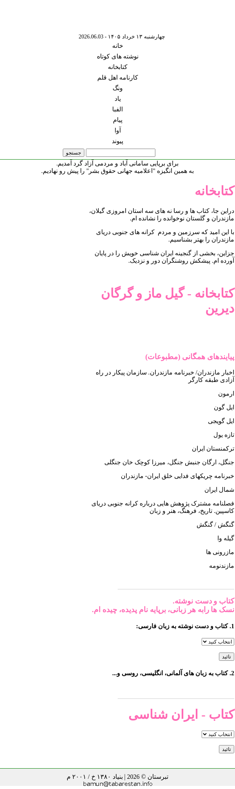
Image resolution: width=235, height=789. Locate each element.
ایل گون (224, 407)
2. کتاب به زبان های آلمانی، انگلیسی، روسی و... (173, 673)
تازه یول (223, 434)
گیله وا (225, 538)
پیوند (117, 141)
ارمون (226, 393)
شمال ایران (219, 489)
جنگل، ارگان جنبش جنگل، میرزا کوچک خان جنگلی (169, 462)
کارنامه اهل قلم (117, 77)
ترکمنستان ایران (213, 448)
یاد (118, 98)
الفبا (117, 109)
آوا (118, 130)
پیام (117, 119)
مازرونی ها (220, 552)
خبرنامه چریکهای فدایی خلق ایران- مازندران (177, 476)
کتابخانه (118, 67)
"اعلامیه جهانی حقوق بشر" (120, 170)
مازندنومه (221, 565)
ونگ (118, 88)
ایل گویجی (221, 421)
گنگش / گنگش (215, 524)
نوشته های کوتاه (117, 56)
